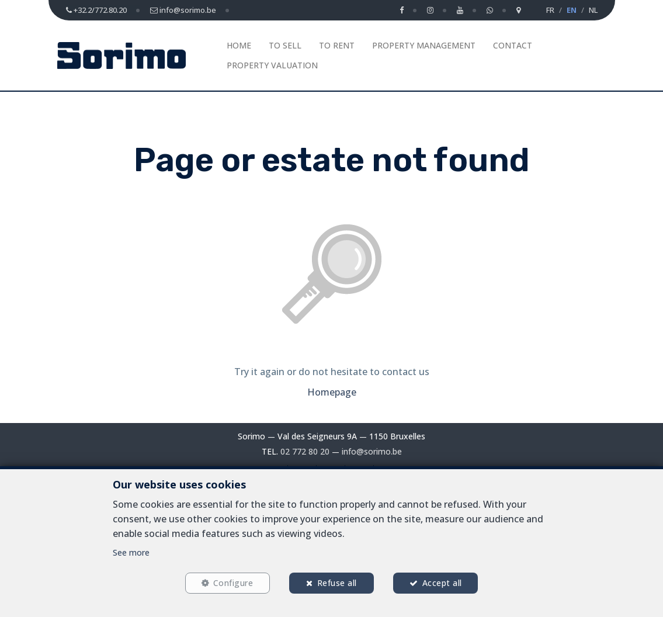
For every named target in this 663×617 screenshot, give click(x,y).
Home (239, 45)
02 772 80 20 (304, 451)
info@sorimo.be (372, 451)
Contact (512, 45)
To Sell (285, 45)
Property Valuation (272, 65)
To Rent (337, 45)
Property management (423, 45)
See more (131, 551)
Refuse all (337, 582)
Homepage (331, 392)
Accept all (442, 582)
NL (593, 10)
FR (550, 10)
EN (572, 10)
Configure (233, 582)
